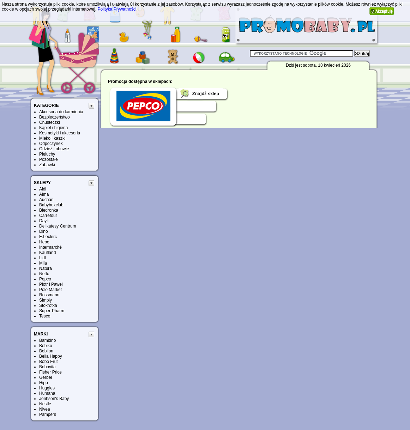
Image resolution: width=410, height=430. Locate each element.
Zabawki (47, 164)
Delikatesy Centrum (57, 226)
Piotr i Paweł (51, 284)
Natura (45, 268)
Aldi (42, 189)
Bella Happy (50, 356)
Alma (44, 194)
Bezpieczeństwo (54, 117)
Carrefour (48, 215)
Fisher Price (50, 372)
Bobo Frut (48, 361)
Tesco (44, 316)
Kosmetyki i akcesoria (59, 133)
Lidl (42, 257)
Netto (44, 273)
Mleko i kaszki (52, 138)
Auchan (46, 199)
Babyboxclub (51, 204)
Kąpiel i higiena (53, 127)
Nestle (45, 403)
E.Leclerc (48, 236)
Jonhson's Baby (54, 398)
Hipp (43, 382)
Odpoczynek (51, 143)
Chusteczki (49, 122)
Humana (47, 393)
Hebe (44, 242)
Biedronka (48, 210)
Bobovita (47, 366)
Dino (43, 231)
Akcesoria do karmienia (61, 111)
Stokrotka (48, 305)
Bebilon (46, 351)
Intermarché (50, 247)
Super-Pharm (51, 310)
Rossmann (49, 294)
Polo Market (50, 289)
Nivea (44, 409)
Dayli (44, 220)
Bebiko (45, 345)
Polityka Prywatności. (117, 9)
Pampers (47, 414)
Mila (43, 263)
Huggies (47, 388)
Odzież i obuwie (54, 148)
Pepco (45, 279)
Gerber (45, 377)
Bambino (47, 340)
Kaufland (47, 252)
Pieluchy (47, 154)
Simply (45, 300)
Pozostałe (48, 159)
